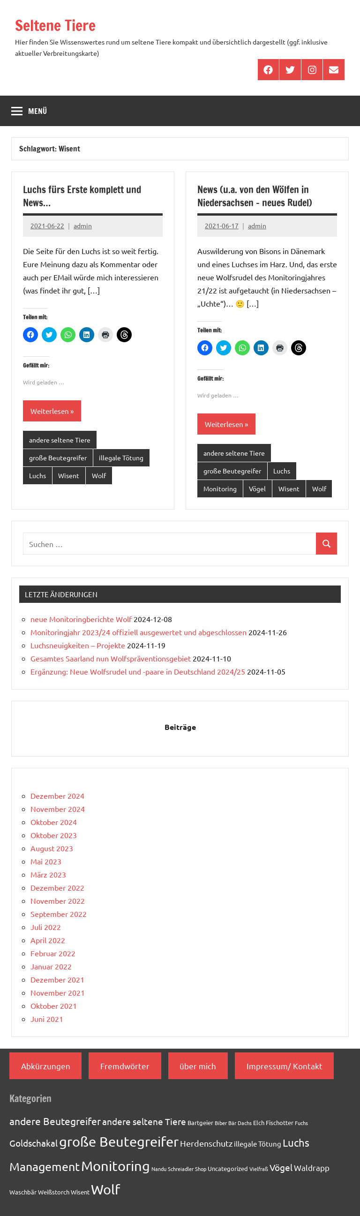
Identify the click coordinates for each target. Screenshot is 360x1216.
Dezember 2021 (57, 979)
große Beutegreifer (58, 457)
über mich (198, 1066)
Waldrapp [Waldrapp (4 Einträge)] (312, 1167)
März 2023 (48, 874)
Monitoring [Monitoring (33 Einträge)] (115, 1166)
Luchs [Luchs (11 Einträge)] (296, 1142)
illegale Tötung (121, 457)
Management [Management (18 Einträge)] (44, 1166)
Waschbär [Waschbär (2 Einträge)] (23, 1192)
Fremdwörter (125, 1066)
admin (83, 225)
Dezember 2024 (57, 795)
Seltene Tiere (55, 25)
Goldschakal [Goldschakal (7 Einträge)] (33, 1142)
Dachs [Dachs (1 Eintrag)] (245, 1122)
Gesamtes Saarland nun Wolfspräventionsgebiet (110, 658)
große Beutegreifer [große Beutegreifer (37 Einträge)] (119, 1141)
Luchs (37, 475)
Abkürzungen (45, 1066)
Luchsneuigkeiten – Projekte (77, 645)
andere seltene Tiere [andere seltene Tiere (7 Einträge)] (144, 1121)
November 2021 (57, 992)
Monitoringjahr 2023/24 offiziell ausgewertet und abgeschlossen (138, 632)
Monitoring (220, 488)
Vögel (257, 488)
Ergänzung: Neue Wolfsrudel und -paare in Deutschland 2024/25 (137, 671)
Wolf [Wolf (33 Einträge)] (105, 1189)
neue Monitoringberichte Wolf (81, 618)
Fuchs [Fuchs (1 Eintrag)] (301, 1122)
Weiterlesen (49, 410)
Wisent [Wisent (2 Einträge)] (80, 1192)
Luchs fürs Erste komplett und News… (82, 196)
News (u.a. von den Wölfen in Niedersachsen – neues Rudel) (254, 196)
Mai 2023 (45, 861)
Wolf (99, 475)
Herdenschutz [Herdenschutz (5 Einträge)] (206, 1143)
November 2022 (57, 900)
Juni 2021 (46, 1018)
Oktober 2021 (53, 1005)
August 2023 (51, 848)
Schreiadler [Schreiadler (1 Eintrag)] (181, 1168)
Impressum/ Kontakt (284, 1066)
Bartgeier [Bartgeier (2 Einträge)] (200, 1122)
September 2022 (58, 913)
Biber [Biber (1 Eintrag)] (221, 1122)
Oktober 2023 (53, 835)
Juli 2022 (45, 926)
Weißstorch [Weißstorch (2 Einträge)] (53, 1192)
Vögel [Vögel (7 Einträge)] (281, 1167)
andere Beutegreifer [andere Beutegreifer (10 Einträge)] (55, 1121)
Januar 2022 (51, 966)
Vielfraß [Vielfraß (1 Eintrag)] (258, 1168)
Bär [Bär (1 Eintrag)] (232, 1122)
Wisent (68, 475)
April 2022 (47, 940)
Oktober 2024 (53, 821)
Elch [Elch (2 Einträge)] (258, 1122)
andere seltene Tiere (59, 439)
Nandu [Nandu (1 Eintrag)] (158, 1168)
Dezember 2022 (57, 887)
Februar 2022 (52, 953)
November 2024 (57, 808)
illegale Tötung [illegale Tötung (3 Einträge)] (257, 1143)
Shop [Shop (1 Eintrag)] (200, 1168)
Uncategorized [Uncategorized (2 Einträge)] (228, 1168)
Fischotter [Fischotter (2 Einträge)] (279, 1122)
